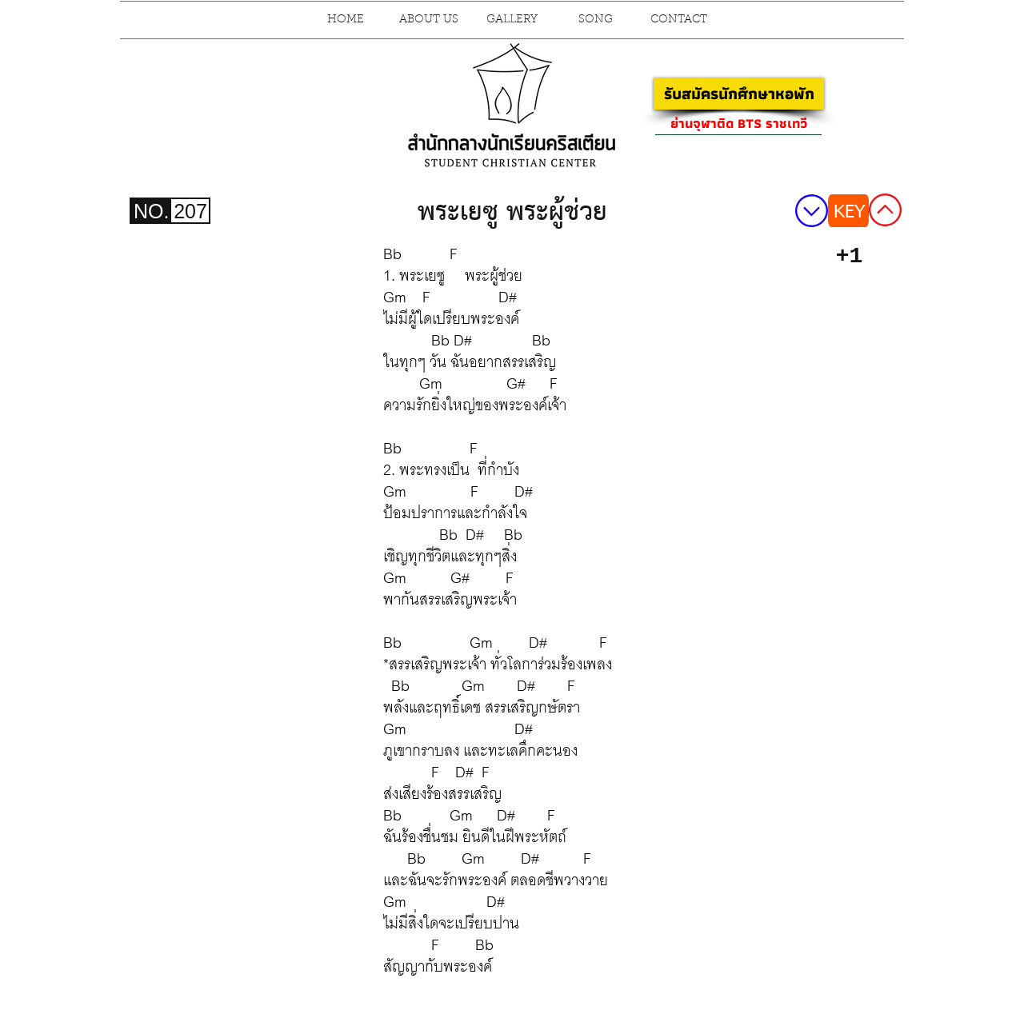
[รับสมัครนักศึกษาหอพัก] (739, 94)
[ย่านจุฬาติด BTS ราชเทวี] (738, 123)
